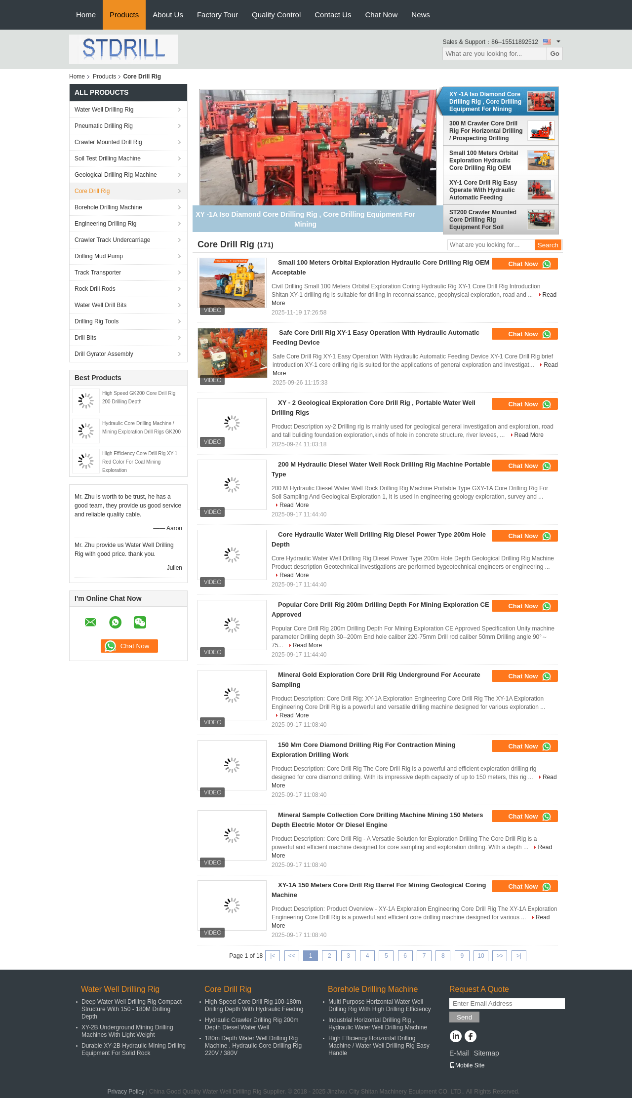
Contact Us (333, 14)
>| (518, 955)
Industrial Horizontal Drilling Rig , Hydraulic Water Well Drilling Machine (377, 1024)
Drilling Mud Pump (99, 256)
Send (464, 1017)
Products (124, 14)
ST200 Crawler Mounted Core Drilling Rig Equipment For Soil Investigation (482, 220)
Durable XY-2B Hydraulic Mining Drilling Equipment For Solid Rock (133, 1049)
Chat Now (381, 14)
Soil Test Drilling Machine (108, 158)
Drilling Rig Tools (96, 321)
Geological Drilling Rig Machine (116, 174)
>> (499, 955)
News (420, 14)
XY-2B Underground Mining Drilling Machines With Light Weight (127, 1031)
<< (291, 955)
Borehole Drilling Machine (108, 207)
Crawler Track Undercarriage (112, 239)
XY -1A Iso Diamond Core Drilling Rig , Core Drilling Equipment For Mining (485, 102)
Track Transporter (98, 272)
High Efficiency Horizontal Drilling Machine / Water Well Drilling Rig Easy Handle (379, 1046)
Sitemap (486, 1053)
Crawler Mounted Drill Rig (108, 142)
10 (480, 955)
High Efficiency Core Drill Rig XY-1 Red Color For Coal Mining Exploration (139, 462)
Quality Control (276, 14)
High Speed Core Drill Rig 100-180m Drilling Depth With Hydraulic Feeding (254, 1005)
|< (272, 955)
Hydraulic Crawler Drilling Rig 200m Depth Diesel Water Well (251, 1024)
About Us (168, 14)
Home (86, 14)
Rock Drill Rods (95, 288)
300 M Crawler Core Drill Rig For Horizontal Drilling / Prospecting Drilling (486, 131)
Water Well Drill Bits (100, 305)
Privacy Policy (126, 1091)
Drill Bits (85, 337)
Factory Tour (217, 14)
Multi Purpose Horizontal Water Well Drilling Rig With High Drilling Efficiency (379, 1005)
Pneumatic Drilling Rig (104, 125)
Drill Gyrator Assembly (104, 354)
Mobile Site (466, 1065)
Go (554, 53)
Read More (529, 434)
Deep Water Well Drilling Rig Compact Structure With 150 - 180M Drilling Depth (131, 1009)
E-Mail (459, 1053)
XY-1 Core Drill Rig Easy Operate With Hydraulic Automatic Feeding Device (483, 190)
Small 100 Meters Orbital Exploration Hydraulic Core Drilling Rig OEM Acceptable (483, 160)
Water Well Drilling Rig (104, 109)
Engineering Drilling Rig (105, 223)
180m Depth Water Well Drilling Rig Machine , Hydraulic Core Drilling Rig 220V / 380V (253, 1046)
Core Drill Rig (92, 191)
